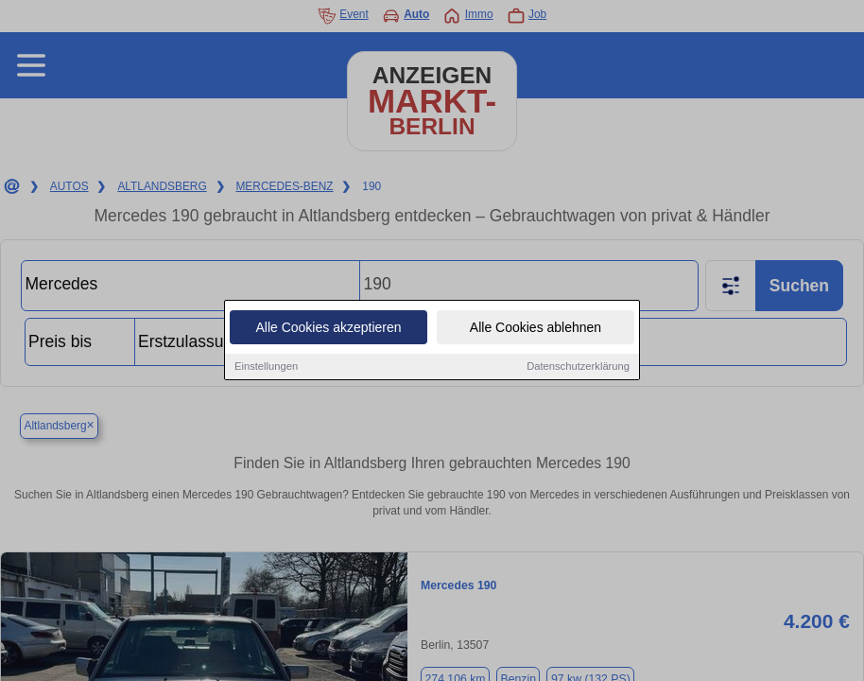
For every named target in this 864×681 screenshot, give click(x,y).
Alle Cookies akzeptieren (328, 328)
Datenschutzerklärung (578, 367)
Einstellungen (266, 367)
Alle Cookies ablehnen (535, 328)
